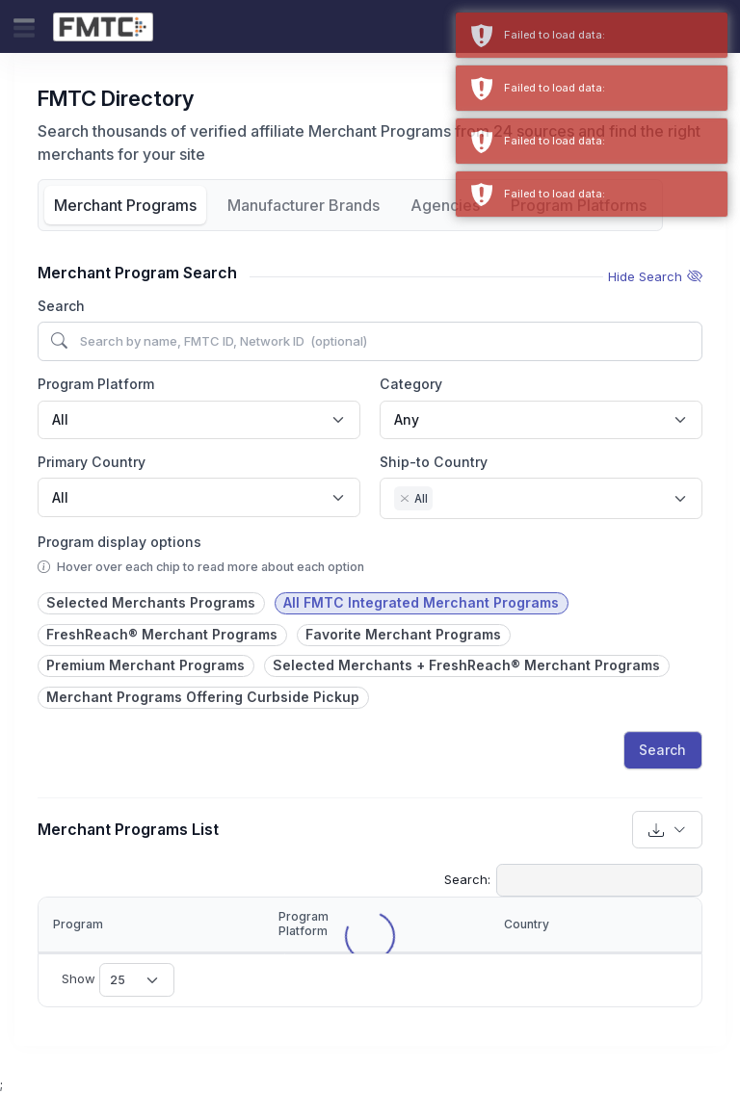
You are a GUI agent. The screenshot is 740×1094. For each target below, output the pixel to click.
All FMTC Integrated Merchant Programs (421, 602)
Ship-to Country (434, 462)
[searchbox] (442, 500)
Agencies (445, 205)
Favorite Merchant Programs (403, 634)
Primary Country (91, 462)
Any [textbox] (406, 419)
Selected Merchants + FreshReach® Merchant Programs (466, 665)
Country (526, 924)
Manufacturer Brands (303, 205)
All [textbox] (60, 419)
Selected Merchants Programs (150, 602)
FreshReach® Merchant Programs (162, 634)
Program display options (119, 542)
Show (118, 979)
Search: (573, 880)
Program (78, 924)
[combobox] (199, 420)
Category (411, 384)
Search (61, 306)
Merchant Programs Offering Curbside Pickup (202, 697)
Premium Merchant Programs (145, 665)
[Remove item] (404, 499)
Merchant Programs (125, 205)
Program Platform (96, 384)
